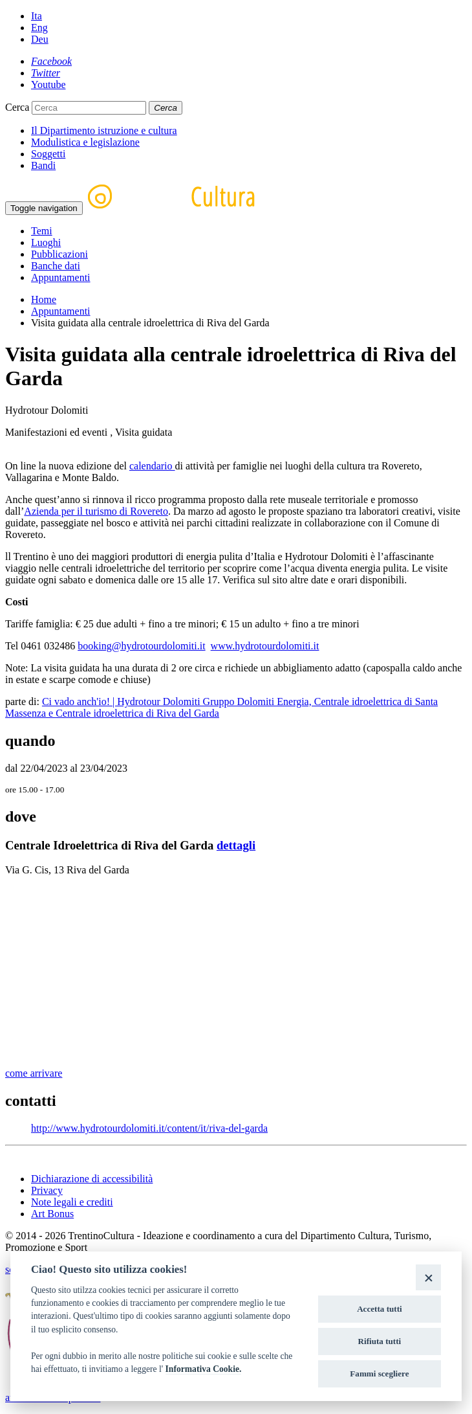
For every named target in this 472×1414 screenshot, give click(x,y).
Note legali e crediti (72, 1201)
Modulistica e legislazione (85, 142)
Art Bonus (52, 1213)
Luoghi (46, 242)
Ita (36, 15)
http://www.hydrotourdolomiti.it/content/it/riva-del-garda (149, 1128)
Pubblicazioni (59, 254)
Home (43, 299)
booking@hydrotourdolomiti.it (141, 645)
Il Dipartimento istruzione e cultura (104, 130)
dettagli (236, 845)
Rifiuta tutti (380, 1341)
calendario (152, 465)
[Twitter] (45, 72)
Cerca (17, 107)
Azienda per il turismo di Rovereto (96, 511)
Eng (39, 27)
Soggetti (48, 153)
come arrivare (33, 1073)
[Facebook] (51, 61)
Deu (39, 39)
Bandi (43, 165)
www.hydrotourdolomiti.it (265, 645)
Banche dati (55, 265)
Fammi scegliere (379, 1373)
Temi (41, 230)
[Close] (428, 1277)
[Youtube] (48, 84)
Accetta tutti (379, 1309)
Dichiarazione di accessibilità (92, 1178)
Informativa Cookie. (204, 1369)
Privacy (47, 1190)
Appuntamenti (61, 277)
